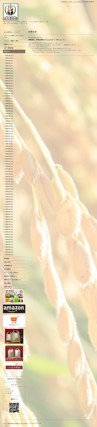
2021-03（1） (9, 121)
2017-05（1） (9, 176)
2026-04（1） (9, 55)
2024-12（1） (9, 68)
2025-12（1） (9, 58)
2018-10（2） (9, 148)
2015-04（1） (9, 224)
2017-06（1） (9, 173)
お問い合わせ (8, 286)
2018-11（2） (9, 146)
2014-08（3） (9, 241)
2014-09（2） (9, 239)
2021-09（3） (9, 108)
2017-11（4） (9, 161)
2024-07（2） (9, 70)
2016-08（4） (9, 194)
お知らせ (6, 51)
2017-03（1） (9, 178)
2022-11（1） (9, 90)
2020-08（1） (9, 128)
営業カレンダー (8, 44)
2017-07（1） (9, 171)
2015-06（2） (9, 219)
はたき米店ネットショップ (12, 32)
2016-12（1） (9, 183)
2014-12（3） (9, 231)
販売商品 (6, 258)
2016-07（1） (9, 196)
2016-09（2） (9, 191)
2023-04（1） (9, 83)
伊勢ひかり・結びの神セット (12, 279)
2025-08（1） (9, 63)
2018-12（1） (9, 143)
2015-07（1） (9, 216)
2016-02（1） (9, 201)
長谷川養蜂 (7, 283)
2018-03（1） (9, 158)
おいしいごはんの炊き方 (11, 272)
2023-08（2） (9, 78)
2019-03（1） (9, 141)
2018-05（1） (9, 156)
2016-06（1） (9, 199)
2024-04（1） (9, 73)
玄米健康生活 (8, 265)
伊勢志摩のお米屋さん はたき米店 (18, 423)
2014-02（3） (9, 254)
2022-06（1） (9, 100)
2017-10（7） (9, 163)
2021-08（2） (9, 110)
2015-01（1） (9, 229)
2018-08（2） (9, 153)
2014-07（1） (9, 244)
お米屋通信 (7, 269)
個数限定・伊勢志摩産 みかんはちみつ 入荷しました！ (47, 40)
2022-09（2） (9, 95)
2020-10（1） (9, 126)
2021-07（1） (9, 113)
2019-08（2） (9, 138)
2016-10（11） (9, 189)
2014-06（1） (9, 246)
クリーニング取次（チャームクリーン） (14, 36)
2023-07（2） (9, 80)
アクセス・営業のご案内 (11, 41)
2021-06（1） (9, 115)
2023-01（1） (9, 85)
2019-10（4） (9, 136)
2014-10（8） (9, 236)
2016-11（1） (9, 186)
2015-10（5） (9, 209)
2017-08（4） (9, 168)
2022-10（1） (9, 93)
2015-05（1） (9, 221)
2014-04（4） (9, 251)
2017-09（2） (9, 166)
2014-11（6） (9, 234)
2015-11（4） (9, 206)
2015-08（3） (9, 214)
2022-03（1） (9, 103)
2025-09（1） (9, 60)
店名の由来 (7, 262)
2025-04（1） (9, 65)
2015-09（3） (9, 211)
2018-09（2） (9, 151)
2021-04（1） (9, 118)
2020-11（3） (9, 123)
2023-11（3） (9, 75)
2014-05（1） (9, 249)
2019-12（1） (9, 133)
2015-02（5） (9, 226)
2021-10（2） (9, 105)
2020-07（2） (9, 131)
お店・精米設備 (8, 48)
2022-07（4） (9, 98)
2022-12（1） (9, 88)
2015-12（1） (9, 204)
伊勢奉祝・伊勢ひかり (10, 276)
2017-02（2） (9, 181)
